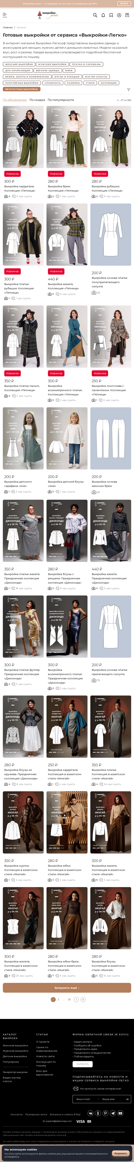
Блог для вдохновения (44, 1073)
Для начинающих (18, 70)
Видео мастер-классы (12, 1079)
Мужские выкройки (52, 64)
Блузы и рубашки (67, 77)
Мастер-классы (96, 77)
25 (69, 999)
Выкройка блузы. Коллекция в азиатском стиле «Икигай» (108, 966)
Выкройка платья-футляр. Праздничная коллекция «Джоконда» (22, 674)
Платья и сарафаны (86, 64)
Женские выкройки (19, 64)
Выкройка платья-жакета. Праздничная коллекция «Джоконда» (22, 578)
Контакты (17, 1114)
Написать (82, 1064)
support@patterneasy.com (59, 1121)
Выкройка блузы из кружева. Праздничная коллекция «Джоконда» (21, 774)
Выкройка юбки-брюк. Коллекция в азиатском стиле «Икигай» (64, 966)
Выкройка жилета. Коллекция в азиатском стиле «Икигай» (21, 966)
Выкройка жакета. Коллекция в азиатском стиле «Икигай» (108, 870)
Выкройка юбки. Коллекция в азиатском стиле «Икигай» (64, 870)
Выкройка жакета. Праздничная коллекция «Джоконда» (109, 578)
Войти (124, 3)
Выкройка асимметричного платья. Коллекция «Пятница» (65, 390)
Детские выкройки (15, 1056)
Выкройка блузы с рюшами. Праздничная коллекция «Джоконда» (64, 578)
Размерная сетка (36, 1114)
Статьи (42, 1034)
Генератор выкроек (15, 1072)
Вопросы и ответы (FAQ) (65, 1114)
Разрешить (120, 1153)
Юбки (69, 70)
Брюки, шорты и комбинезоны (27, 77)
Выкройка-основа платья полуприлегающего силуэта (109, 282)
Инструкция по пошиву (46, 1063)
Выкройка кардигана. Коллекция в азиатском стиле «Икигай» (64, 774)
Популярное (11, 1061)
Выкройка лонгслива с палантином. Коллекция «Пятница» (109, 390)
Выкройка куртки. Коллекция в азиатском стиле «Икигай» (21, 870)
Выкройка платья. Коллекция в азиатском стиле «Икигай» (108, 774)
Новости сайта (45, 1056)
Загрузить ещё (67, 987)
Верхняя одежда (48, 70)
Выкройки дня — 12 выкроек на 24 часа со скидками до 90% (60, 3)
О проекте (43, 1041)
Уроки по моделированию (47, 1049)
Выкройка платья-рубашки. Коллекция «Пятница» (19, 288)
